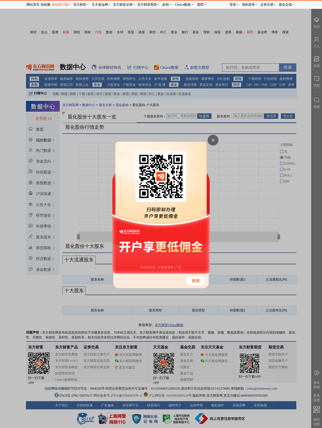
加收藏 (45, 4)
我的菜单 (248, 4)
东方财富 (79, 4)
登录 (233, 4)
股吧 (200, 4)
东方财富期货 (147, 4)
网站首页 (32, 4)
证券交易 (266, 4)
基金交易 (285, 4)
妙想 (165, 4)
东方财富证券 (122, 4)
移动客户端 (60, 4)
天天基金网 (100, 4)
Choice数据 (183, 4)
